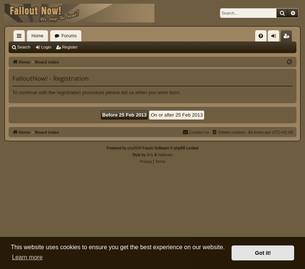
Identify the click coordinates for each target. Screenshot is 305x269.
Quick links (20, 37)
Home (37, 35)
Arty (150, 155)
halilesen (165, 155)
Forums (69, 35)
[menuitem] (260, 35)
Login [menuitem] (275, 37)
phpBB (133, 148)
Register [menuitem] (288, 37)
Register (70, 47)
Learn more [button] (27, 257)
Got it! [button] (263, 253)
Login (46, 47)
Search (23, 47)
